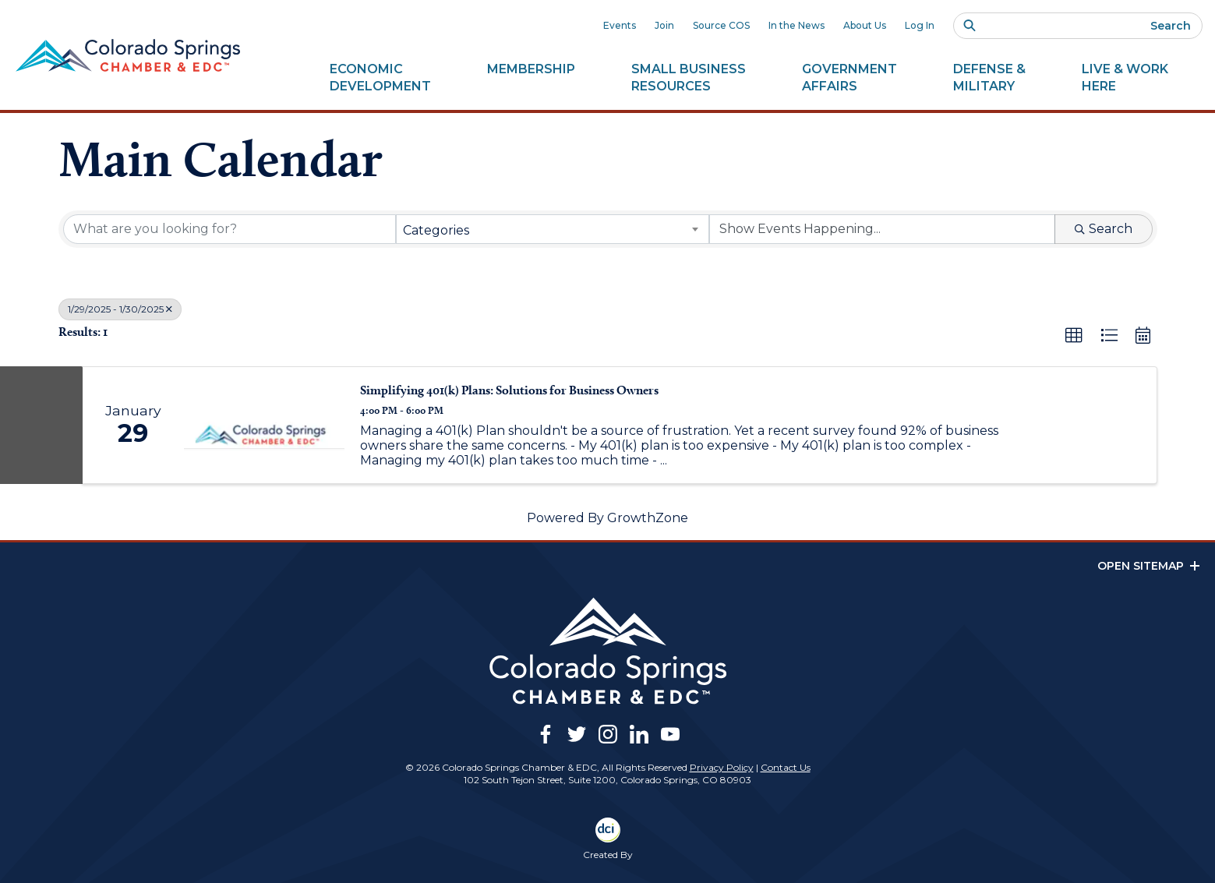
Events (619, 25)
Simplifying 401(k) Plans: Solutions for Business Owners (509, 390)
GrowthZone (647, 517)
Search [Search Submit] (1103, 228)
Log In (919, 25)
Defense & (989, 78)
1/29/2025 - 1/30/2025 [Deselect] (120, 309)
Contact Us (786, 767)
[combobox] (552, 229)
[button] (1074, 335)
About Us (864, 25)
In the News (796, 25)
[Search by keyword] (230, 229)
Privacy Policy (722, 767)
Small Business (688, 78)
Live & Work (1125, 78)
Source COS (721, 25)
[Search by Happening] (882, 229)
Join (664, 25)
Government (849, 78)
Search (1170, 26)
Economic (380, 78)
